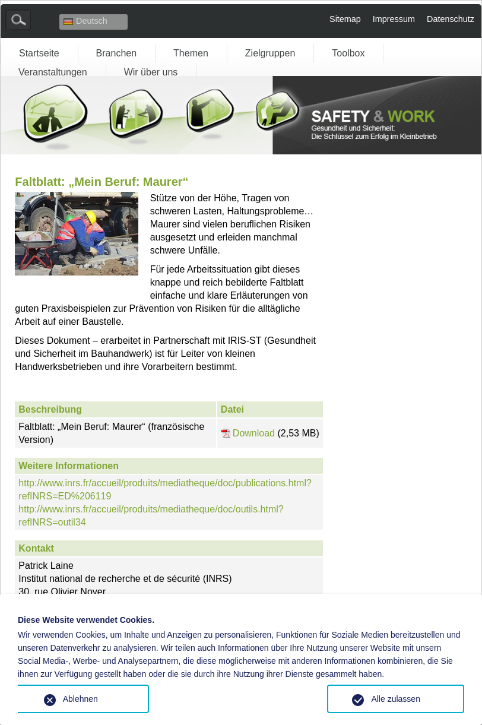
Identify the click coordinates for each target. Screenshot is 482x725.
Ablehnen (80, 699)
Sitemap (345, 19)
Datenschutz (450, 19)
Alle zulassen (395, 699)
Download (254, 433)
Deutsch (85, 21)
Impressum (394, 19)
